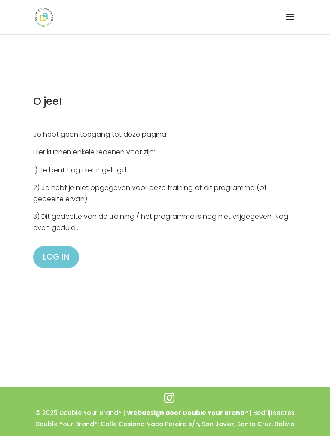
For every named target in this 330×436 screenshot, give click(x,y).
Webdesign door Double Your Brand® (187, 412)
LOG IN (56, 257)
